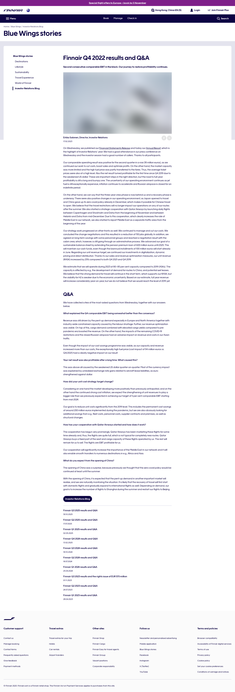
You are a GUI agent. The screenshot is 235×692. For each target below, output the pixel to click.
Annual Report (153, 148)
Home (6, 26)
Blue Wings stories (23, 56)
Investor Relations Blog (33, 26)
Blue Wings (16, 26)
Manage (118, 18)
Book (106, 18)
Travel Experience (24, 77)
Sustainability (22, 72)
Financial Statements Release (114, 148)
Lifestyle (19, 67)
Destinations (21, 61)
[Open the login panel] (195, 10)
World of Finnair (23, 83)
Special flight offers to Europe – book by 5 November (117, 3)
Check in (132, 18)
